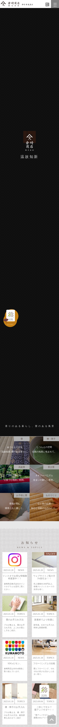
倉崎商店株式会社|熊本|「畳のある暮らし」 (17, 4)
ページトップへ (51, 719)
